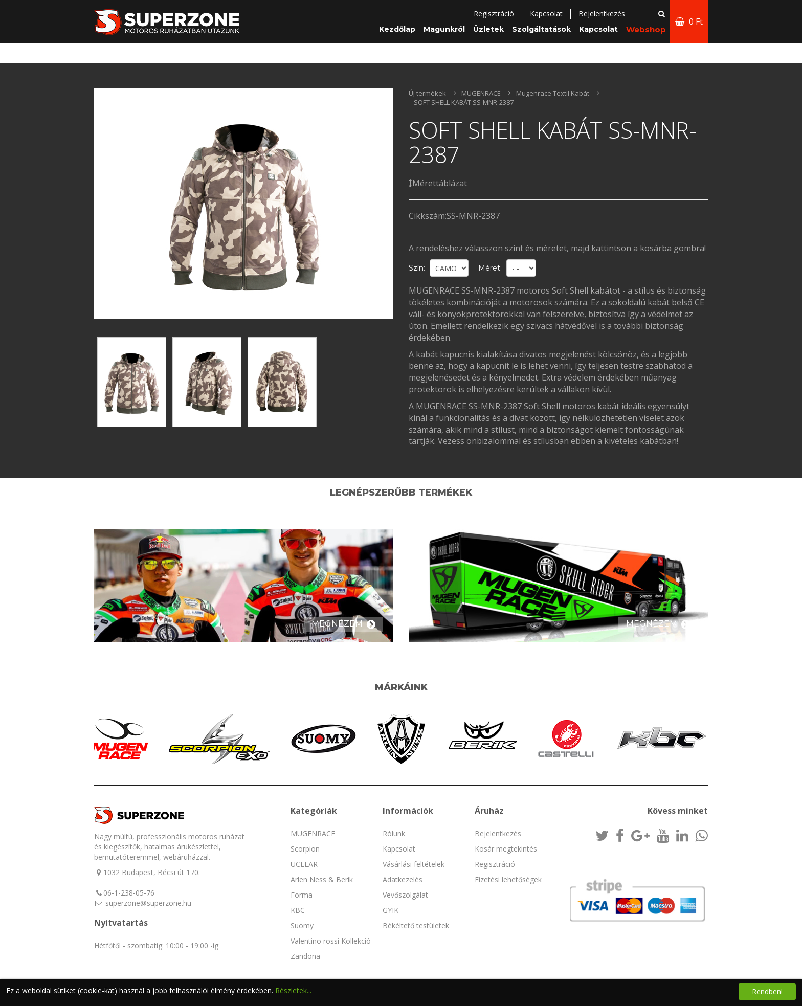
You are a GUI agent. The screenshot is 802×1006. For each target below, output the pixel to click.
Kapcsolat (546, 13)
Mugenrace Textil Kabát (552, 93)
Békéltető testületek (416, 925)
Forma (302, 895)
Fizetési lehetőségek (508, 879)
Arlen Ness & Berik (322, 879)
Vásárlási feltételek (413, 864)
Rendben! (767, 991)
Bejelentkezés (498, 833)
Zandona (305, 956)
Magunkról (444, 29)
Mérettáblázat (438, 183)
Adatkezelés (402, 879)
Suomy (302, 925)
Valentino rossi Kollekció (331, 941)
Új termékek (427, 93)
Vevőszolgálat (405, 895)
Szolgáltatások (541, 29)
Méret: (490, 268)
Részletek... (293, 990)
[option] (243, 203)
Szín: (417, 268)
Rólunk (394, 833)
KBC (298, 910)
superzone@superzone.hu (148, 903)
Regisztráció (494, 13)
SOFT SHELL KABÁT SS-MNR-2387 (464, 102)
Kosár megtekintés (506, 849)
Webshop (646, 29)
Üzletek (488, 29)
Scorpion (305, 849)
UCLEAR (304, 864)
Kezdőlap (397, 29)
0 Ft (689, 21)
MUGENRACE (481, 93)
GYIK (390, 910)
